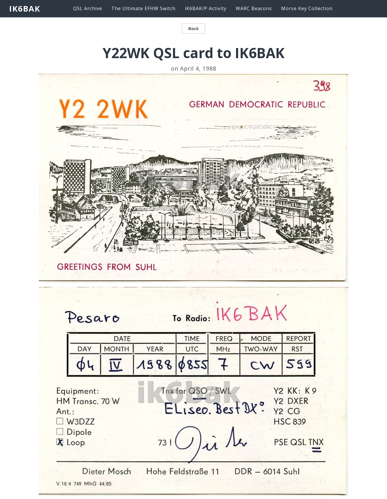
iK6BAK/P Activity (205, 8)
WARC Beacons (254, 8)
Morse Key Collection (307, 8)
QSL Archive (87, 8)
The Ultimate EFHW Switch (143, 8)
